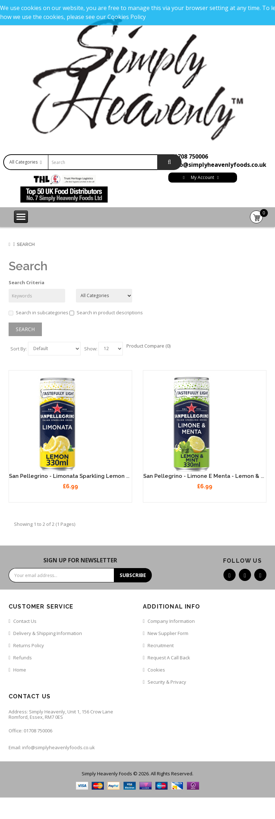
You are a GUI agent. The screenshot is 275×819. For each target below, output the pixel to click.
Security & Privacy (167, 682)
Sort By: (18, 348)
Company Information (171, 621)
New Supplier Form (168, 633)
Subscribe (133, 575)
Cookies (156, 670)
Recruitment (161, 645)
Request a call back (169, 657)
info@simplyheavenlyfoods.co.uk (218, 165)
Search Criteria (26, 282)
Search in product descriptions (106, 312)
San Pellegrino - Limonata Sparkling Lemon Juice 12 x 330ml (89, 476)
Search (26, 244)
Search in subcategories (38, 312)
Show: (90, 348)
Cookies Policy (126, 17)
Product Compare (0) (148, 346)
